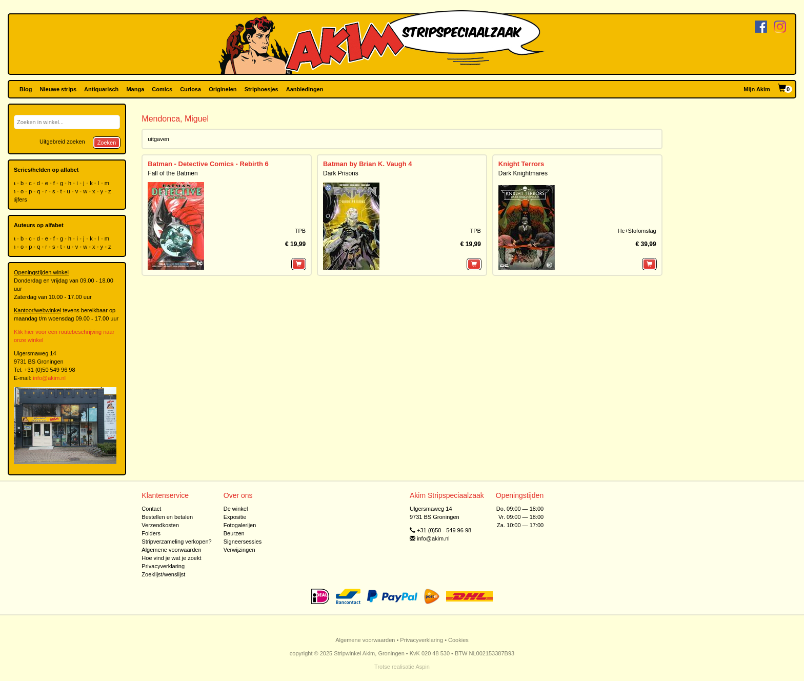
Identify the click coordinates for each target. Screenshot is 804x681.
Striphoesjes (261, 89)
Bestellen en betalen (167, 517)
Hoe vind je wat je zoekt (171, 558)
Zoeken (106, 142)
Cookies (458, 640)
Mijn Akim (756, 89)
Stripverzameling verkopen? (176, 541)
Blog (25, 89)
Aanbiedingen (305, 89)
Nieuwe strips (58, 89)
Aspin (422, 667)
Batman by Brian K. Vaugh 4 (367, 164)
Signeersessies (243, 541)
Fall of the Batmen (172, 173)
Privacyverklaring (163, 566)
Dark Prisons (340, 173)
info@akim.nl (49, 378)
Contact (151, 509)
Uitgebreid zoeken (62, 141)
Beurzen (234, 533)
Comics (162, 89)
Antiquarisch (101, 89)
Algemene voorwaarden (171, 550)
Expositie (235, 517)
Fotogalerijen (240, 525)
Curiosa (190, 89)
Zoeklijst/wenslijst (163, 574)
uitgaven (158, 139)
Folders (151, 533)
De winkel (236, 509)
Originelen (222, 89)
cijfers (20, 199)
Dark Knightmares (523, 173)
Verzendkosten (160, 525)
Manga (135, 89)
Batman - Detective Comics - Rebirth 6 (208, 164)
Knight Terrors (521, 164)
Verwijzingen (239, 550)
